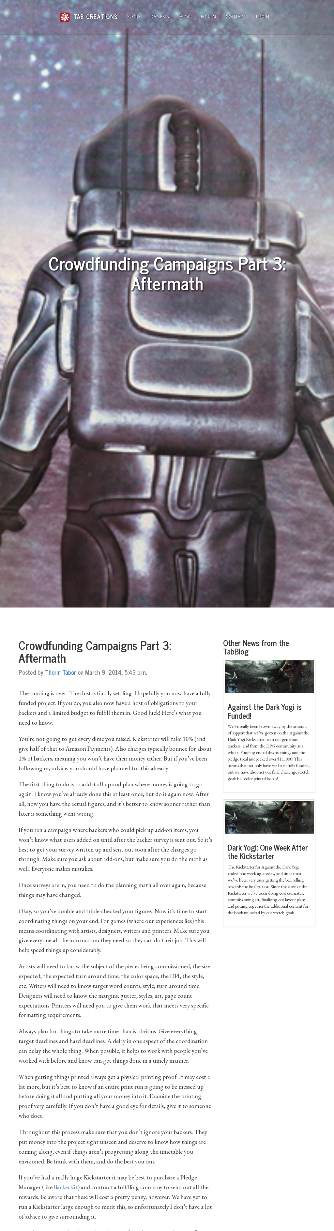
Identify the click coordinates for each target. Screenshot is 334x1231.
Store (134, 16)
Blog (185, 16)
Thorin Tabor (60, 672)
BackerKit (66, 1187)
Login (262, 16)
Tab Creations (88, 13)
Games (160, 16)
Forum (208, 16)
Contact (236, 16)
